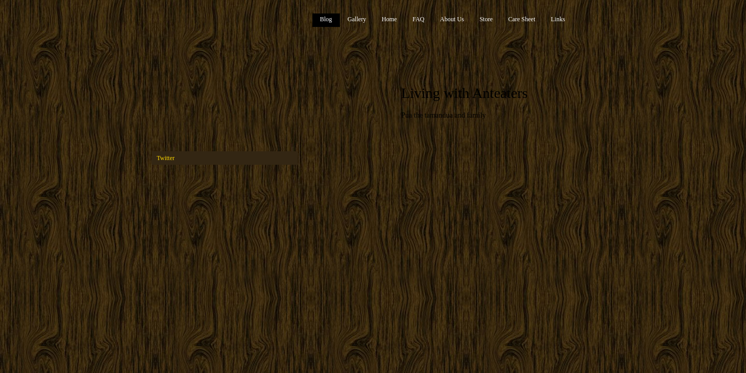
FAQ (418, 19)
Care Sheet (521, 19)
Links (558, 19)
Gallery (357, 19)
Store (486, 19)
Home (389, 19)
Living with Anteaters (464, 93)
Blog (326, 19)
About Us (452, 19)
